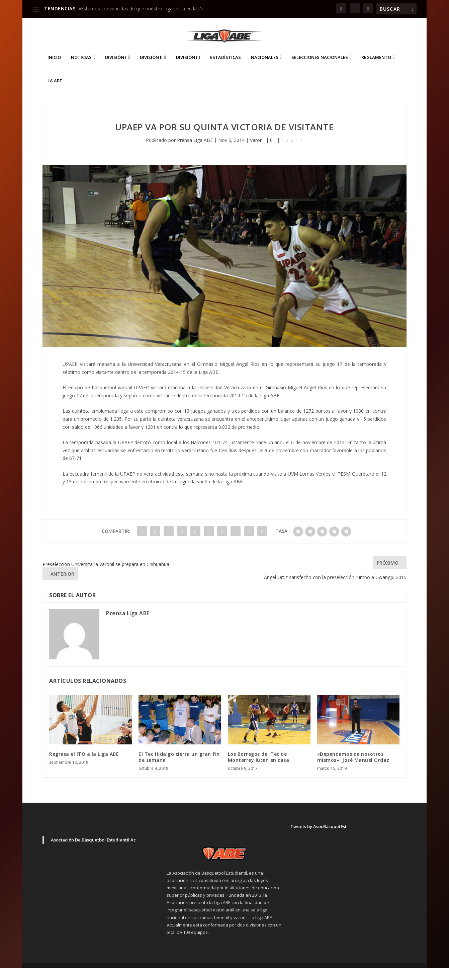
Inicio (54, 47)
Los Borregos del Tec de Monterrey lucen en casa (258, 747)
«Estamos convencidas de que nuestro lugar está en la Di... (142, 8)
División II (151, 47)
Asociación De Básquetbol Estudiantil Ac (93, 830)
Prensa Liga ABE (195, 130)
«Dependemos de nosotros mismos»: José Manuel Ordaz (353, 747)
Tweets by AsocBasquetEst (318, 816)
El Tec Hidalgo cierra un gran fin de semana (179, 747)
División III (188, 47)
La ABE (55, 71)
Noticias (81, 47)
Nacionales (264, 47)
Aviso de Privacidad (355, 960)
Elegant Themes (89, 960)
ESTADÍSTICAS (225, 47)
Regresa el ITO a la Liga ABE (84, 744)
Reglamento (376, 47)
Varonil (257, 130)
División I (115, 47)
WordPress (160, 960)
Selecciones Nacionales (319, 47)
